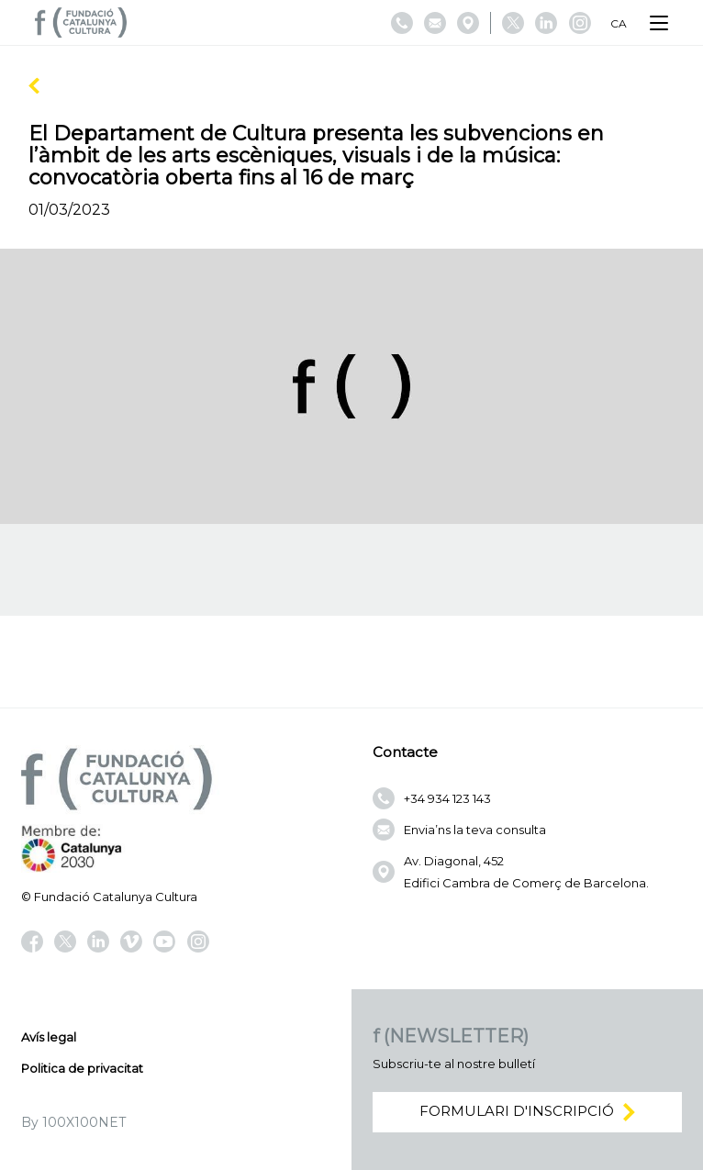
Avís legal (48, 1037)
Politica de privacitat (82, 1068)
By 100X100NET (73, 1122)
